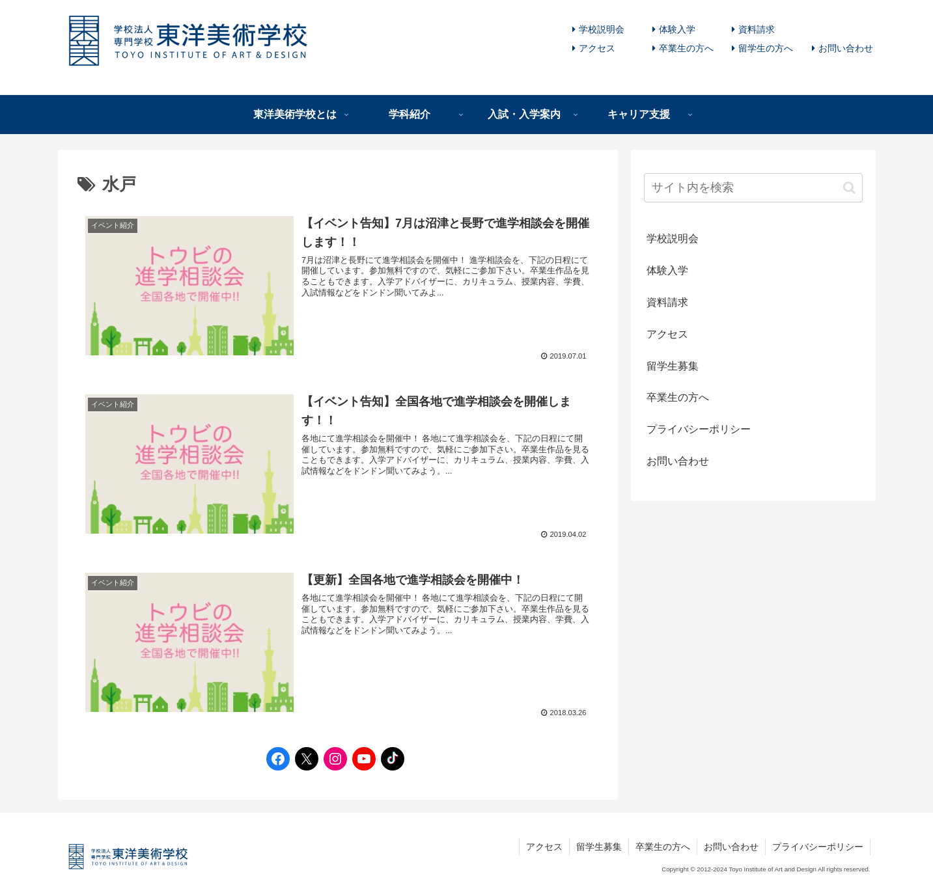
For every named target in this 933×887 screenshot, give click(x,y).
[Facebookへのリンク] (274, 759)
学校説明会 (601, 29)
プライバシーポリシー (699, 429)
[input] (753, 187)
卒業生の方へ (686, 48)
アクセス (597, 48)
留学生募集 (673, 366)
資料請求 (756, 29)
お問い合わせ (845, 48)
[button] (849, 187)
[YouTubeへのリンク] (360, 759)
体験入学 (677, 29)
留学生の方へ (765, 48)
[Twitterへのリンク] (303, 759)
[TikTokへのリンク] (389, 759)
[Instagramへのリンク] (332, 759)
